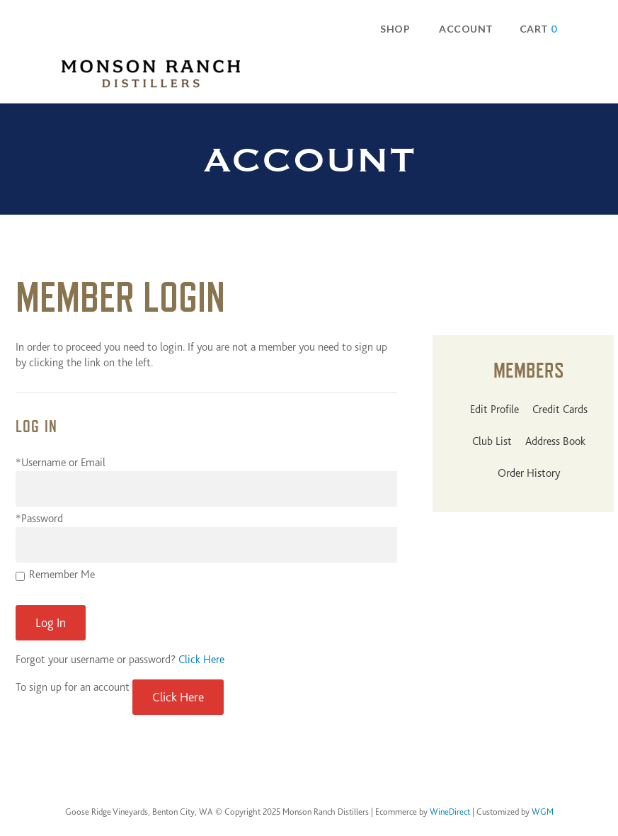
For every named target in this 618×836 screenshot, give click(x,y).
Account (466, 29)
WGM (543, 811)
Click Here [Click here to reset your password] (201, 659)
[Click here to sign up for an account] (178, 697)
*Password (39, 518)
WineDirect (450, 811)
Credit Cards (560, 409)
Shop (395, 29)
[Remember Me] (20, 576)
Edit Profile (494, 409)
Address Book (555, 441)
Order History (529, 473)
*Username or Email (60, 462)
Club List (492, 441)
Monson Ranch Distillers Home (151, 73)
